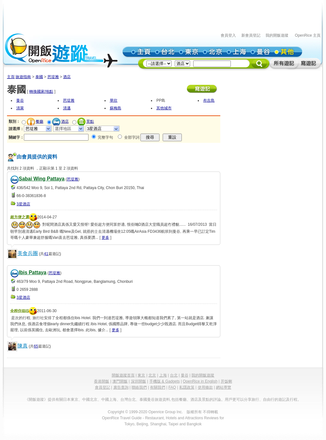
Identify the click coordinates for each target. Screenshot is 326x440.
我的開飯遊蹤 (277, 35)
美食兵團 (28, 253)
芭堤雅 (53, 77)
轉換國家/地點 (41, 91)
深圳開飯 (138, 381)
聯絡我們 (139, 387)
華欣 (113, 100)
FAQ (172, 387)
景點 (90, 121)
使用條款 (205, 387)
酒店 (67, 77)
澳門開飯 (120, 381)
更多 (105, 237)
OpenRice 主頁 (308, 35)
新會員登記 (250, 35)
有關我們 (157, 387)
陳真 (23, 345)
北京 (152, 375)
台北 (174, 375)
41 (46, 254)
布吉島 (209, 100)
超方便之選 (19, 217)
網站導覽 (223, 387)
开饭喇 (226, 381)
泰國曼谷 (147, 399)
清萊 (20, 108)
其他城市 (164, 108)
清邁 (67, 108)
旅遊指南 (23, 77)
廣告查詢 (121, 387)
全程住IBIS (19, 310)
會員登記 (102, 387)
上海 (163, 375)
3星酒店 (23, 204)
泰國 (39, 77)
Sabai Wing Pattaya (42, 178)
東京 (141, 375)
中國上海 (109, 399)
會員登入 (228, 35)
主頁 (11, 77)
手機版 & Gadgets (164, 381)
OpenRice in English (200, 381)
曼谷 (20, 100)
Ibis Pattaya (32, 272)
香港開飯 (101, 381)
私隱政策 (187, 387)
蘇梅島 (115, 108)
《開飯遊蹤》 (36, 399)
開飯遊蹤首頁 (123, 375)
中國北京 (89, 399)
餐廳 (39, 121)
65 (36, 346)
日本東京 (70, 399)
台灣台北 (128, 399)
